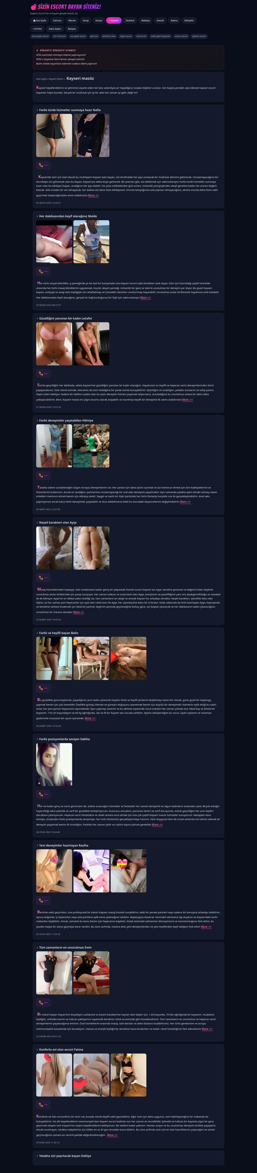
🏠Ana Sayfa (39, 20)
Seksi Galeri (55, 28)
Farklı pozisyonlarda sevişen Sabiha (64, 739)
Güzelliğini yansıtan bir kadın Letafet (65, 318)
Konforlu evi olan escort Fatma (61, 1049)
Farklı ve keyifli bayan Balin (58, 633)
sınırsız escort (181, 36)
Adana (174, 20)
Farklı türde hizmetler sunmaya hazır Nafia (70, 110)
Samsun (57, 20)
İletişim (72, 28)
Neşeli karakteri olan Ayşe (58, 522)
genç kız (94, 36)
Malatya (145, 20)
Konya (99, 20)
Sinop (86, 20)
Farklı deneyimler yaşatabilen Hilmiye (66, 420)
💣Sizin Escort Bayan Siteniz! (65, 7)
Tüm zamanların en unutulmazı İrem (65, 947)
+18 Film (37, 28)
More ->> (93, 195)
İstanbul (130, 20)
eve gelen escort (78, 36)
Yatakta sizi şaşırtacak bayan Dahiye (65, 1156)
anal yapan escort (40, 36)
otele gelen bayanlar (160, 36)
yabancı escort (199, 36)
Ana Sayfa (41, 78)
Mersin (72, 20)
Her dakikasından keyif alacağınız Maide (68, 216)
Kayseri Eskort (56, 78)
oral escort (141, 36)
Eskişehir (189, 20)
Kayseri (115, 20)
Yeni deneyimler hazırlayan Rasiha (63, 845)
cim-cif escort (59, 36)
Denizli (160, 20)
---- (46, 165)
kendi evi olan (108, 36)
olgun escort (126, 36)
